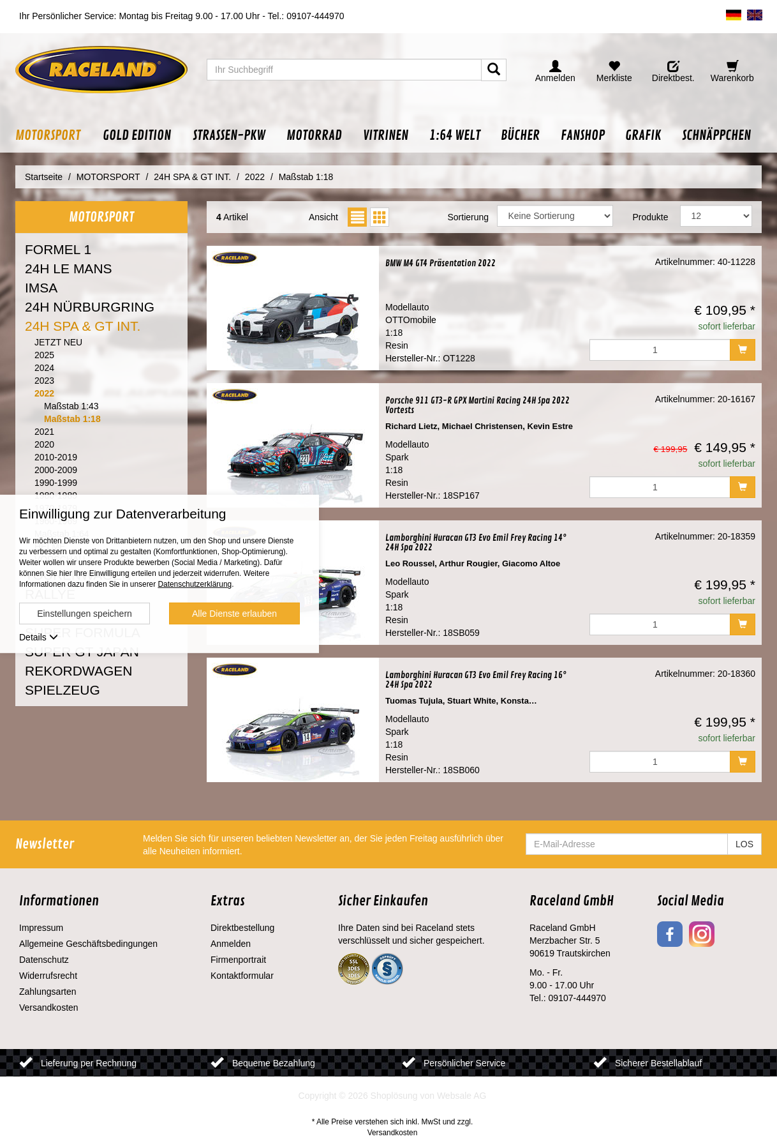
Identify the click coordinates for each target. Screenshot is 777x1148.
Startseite (44, 177)
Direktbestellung (242, 928)
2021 (44, 432)
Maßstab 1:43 (71, 406)
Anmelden (231, 944)
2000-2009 (55, 470)
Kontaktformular (242, 976)
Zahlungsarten (48, 991)
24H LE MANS (68, 268)
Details (38, 637)
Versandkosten (48, 1007)
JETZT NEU (58, 342)
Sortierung (468, 217)
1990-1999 (55, 483)
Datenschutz (44, 960)
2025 (44, 355)
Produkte (650, 217)
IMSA (41, 287)
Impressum (41, 928)
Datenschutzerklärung (195, 584)
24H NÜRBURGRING (89, 306)
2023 (44, 380)
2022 (44, 393)
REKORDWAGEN (78, 670)
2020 (44, 444)
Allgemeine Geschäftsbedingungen (88, 944)
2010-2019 (55, 457)
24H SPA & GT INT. (82, 326)
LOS (744, 844)
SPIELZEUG (62, 690)
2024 (44, 368)
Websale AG (462, 1096)
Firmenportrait (238, 960)
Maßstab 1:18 (72, 419)
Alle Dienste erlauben (234, 613)
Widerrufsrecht (48, 976)
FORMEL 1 (58, 249)
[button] (53, 136)
